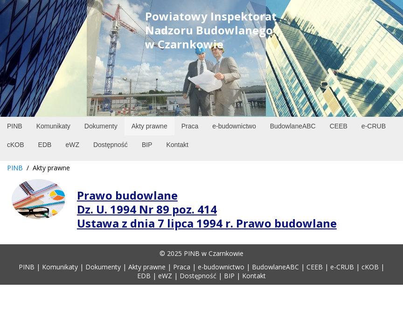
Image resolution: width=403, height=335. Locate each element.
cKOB (370, 266)
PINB (15, 167)
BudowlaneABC (275, 266)
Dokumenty (103, 266)
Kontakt (254, 275)
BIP (229, 275)
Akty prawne (147, 266)
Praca (181, 266)
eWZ (165, 275)
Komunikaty (60, 266)
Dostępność (198, 275)
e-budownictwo (221, 266)
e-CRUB (342, 266)
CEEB (314, 266)
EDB (144, 275)
